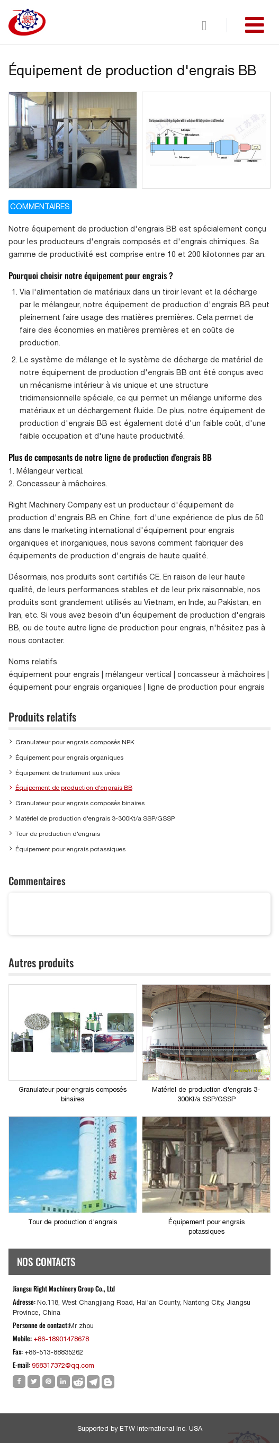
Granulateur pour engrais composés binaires (80, 803)
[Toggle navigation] (255, 25)
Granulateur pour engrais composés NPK (74, 742)
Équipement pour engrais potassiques (70, 849)
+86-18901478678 (61, 1339)
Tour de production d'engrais (57, 834)
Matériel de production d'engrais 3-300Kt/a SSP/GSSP (95, 818)
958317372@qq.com (63, 1365)
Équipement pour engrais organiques (69, 757)
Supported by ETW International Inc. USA (139, 1428)
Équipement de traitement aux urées (67, 773)
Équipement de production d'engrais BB (73, 787)
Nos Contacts (46, 1261)
